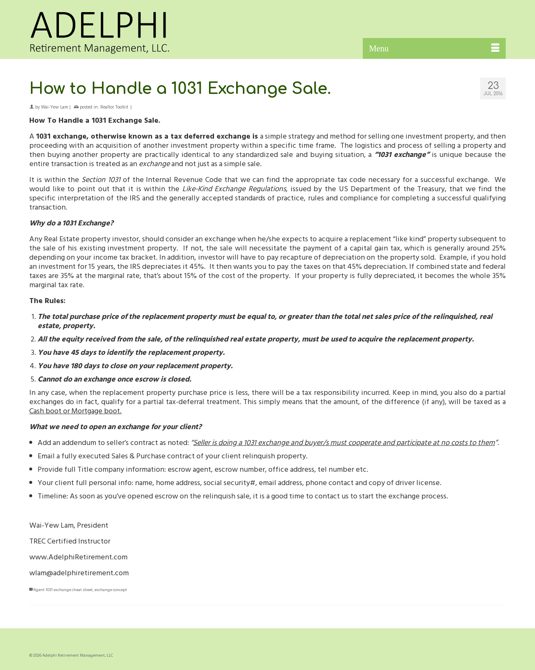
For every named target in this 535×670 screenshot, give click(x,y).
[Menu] (434, 48)
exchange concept (110, 590)
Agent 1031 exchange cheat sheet (63, 590)
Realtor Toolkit (114, 107)
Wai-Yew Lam (54, 107)
